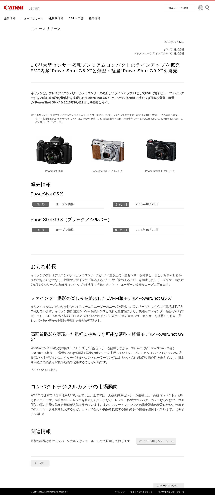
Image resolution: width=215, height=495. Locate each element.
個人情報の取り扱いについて (171, 492)
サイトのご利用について (141, 492)
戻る (41, 463)
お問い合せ (120, 492)
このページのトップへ (167, 485)
